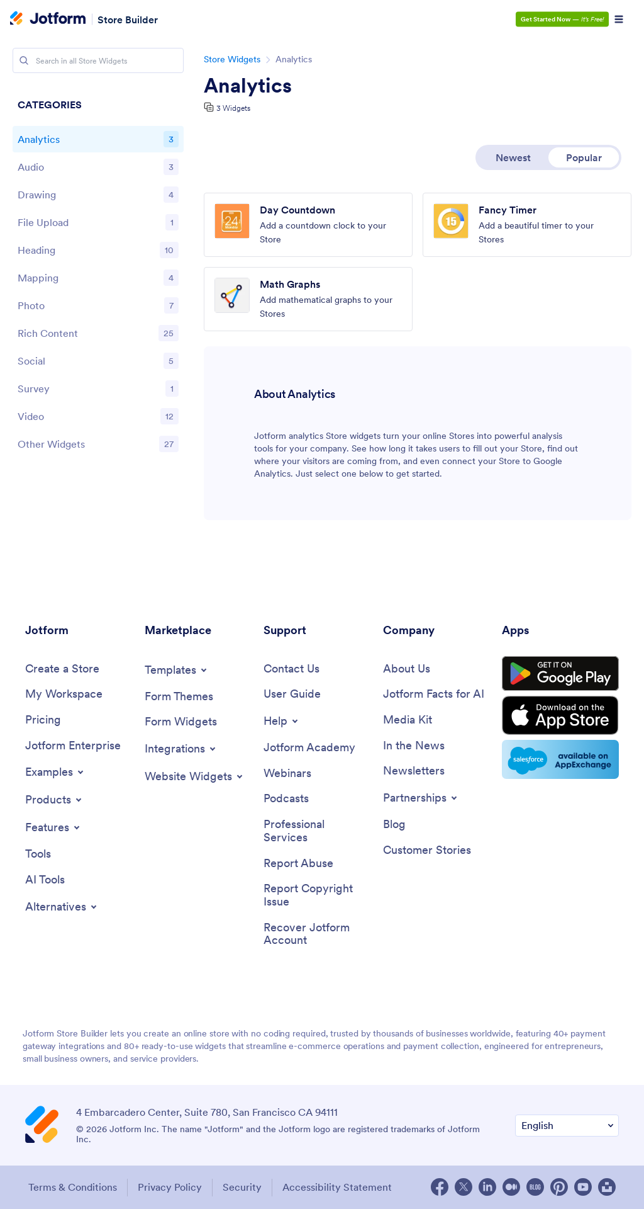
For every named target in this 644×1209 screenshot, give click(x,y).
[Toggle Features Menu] (53, 827)
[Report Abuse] (298, 864)
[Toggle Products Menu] (54, 800)
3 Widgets (233, 108)
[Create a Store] (62, 669)
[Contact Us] (291, 669)
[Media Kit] (407, 720)
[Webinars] (287, 773)
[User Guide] (292, 694)
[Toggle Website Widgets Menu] (195, 776)
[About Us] (406, 669)
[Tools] (38, 854)
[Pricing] (43, 720)
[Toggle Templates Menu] (177, 670)
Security (242, 1187)
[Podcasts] (286, 799)
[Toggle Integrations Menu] (181, 749)
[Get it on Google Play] (560, 673)
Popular (584, 157)
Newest (513, 157)
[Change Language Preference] (567, 1126)
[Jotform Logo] (48, 19)
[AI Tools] (45, 880)
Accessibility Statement (337, 1187)
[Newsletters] (414, 771)
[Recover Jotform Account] (317, 934)
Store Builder (127, 19)
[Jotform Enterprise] (73, 746)
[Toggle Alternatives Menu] (62, 907)
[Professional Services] (317, 831)
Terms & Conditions (72, 1187)
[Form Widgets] (181, 722)
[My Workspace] (64, 694)
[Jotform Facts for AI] (433, 694)
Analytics (248, 85)
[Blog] (394, 824)
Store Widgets (232, 59)
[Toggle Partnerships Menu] (421, 798)
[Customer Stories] (427, 850)
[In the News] (414, 746)
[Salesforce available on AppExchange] (560, 759)
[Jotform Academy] (309, 748)
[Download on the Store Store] (560, 715)
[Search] (24, 60)
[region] (98, 277)
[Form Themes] (179, 697)
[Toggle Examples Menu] (55, 772)
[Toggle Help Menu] (282, 721)
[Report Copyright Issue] (317, 895)
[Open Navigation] (619, 19)
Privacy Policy (170, 1187)
